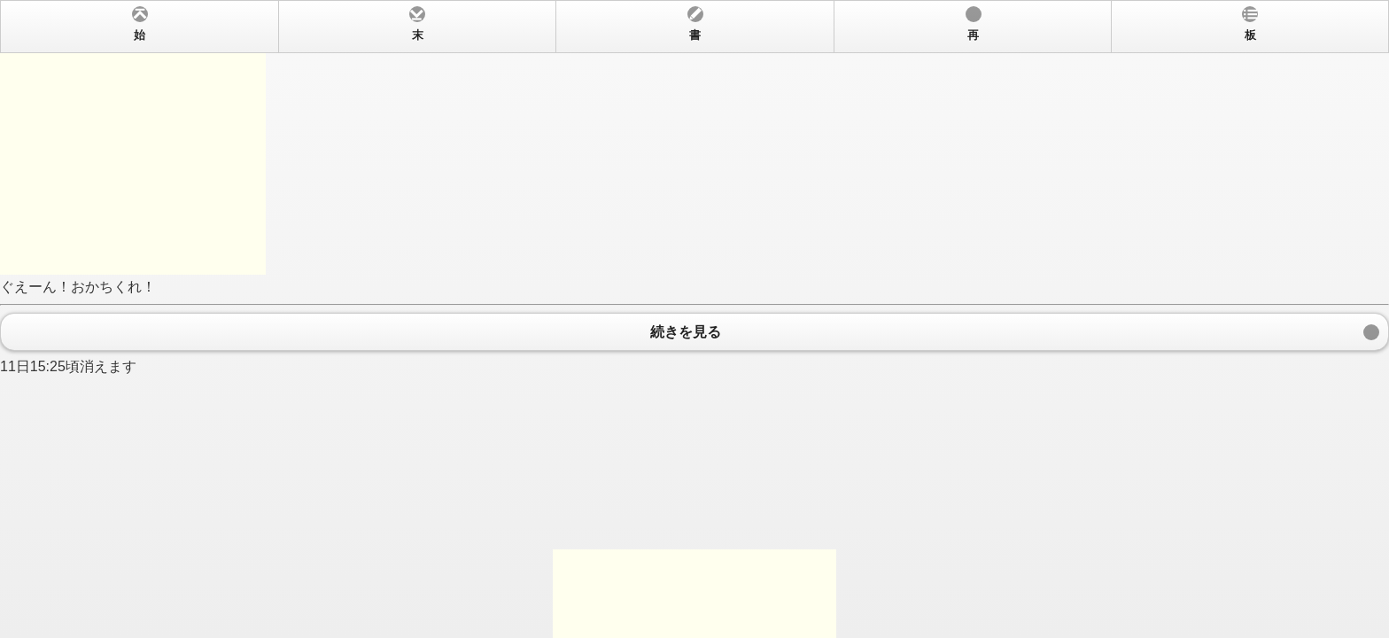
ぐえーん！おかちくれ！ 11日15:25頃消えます (694, 319)
